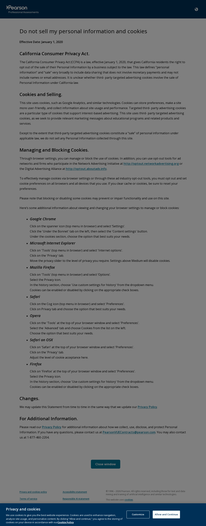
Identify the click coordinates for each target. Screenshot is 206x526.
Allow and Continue (166, 517)
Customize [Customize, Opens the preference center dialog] (138, 517)
